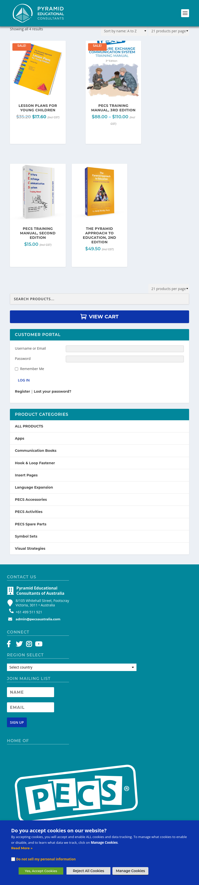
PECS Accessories (31, 499)
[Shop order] (124, 31)
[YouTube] (38, 645)
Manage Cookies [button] (130, 871)
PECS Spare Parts (30, 524)
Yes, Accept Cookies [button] (41, 871)
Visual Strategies (30, 548)
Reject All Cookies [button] (88, 871)
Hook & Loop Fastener (35, 463)
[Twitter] (20, 645)
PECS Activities (28, 511)
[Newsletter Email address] (30, 707)
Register (22, 391)
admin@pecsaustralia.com (38, 619)
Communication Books (35, 450)
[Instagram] (29, 645)
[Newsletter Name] (30, 692)
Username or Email (30, 348)
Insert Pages (26, 475)
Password (23, 358)
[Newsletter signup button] (17, 722)
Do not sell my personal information (46, 859)
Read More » (22, 848)
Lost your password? (52, 391)
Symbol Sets (26, 536)
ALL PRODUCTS (29, 426)
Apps (19, 438)
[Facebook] (11, 645)
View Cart (104, 317)
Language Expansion (34, 487)
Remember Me (32, 368)
